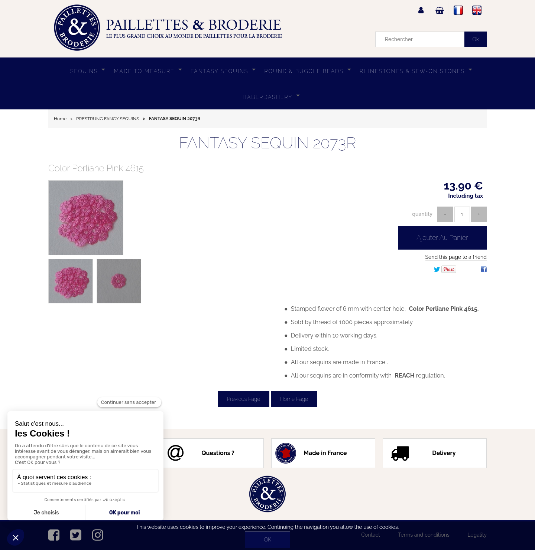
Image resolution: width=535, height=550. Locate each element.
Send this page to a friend (456, 257)
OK (267, 540)
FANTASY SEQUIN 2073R (267, 143)
